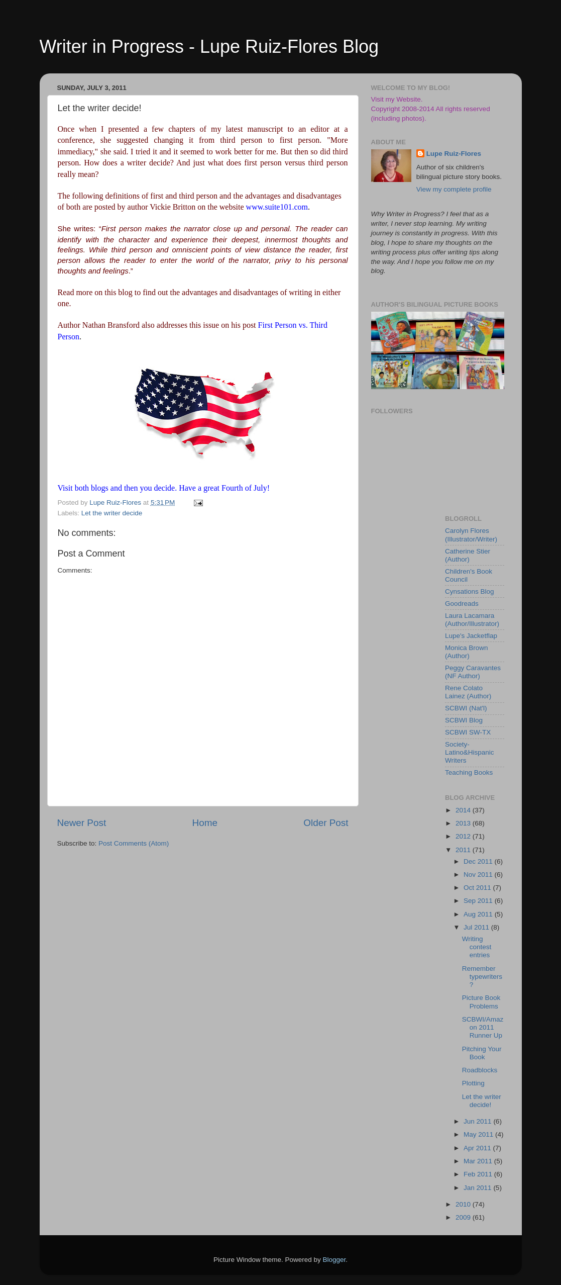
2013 (464, 823)
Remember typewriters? (482, 976)
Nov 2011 (479, 874)
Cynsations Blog (469, 591)
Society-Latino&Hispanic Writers (469, 752)
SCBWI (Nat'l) (466, 708)
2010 (464, 1204)
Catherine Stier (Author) (467, 555)
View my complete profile (454, 189)
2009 (464, 1217)
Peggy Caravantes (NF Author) (473, 672)
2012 (464, 836)
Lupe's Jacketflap (471, 635)
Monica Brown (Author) (466, 652)
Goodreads (462, 603)
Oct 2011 (478, 887)
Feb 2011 (479, 1174)
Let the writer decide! (481, 1101)
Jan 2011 (478, 1187)
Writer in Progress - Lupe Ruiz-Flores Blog (209, 46)
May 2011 (479, 1134)
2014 (464, 810)
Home (204, 822)
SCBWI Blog (464, 720)
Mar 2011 (479, 1161)
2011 (464, 850)
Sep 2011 (479, 900)
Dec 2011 (479, 861)
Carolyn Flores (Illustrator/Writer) (471, 534)
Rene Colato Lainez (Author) (468, 692)
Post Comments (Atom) (133, 843)
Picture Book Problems (481, 1001)
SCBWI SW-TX (468, 732)
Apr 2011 (478, 1148)
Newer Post (81, 822)
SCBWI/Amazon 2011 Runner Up (483, 1027)
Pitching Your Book (482, 1053)
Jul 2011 (477, 927)
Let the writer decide (112, 513)
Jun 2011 (478, 1121)
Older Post (325, 822)
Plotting (473, 1083)
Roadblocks (480, 1070)
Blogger (334, 1259)
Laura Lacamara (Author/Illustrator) (472, 619)
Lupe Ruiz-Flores (454, 153)
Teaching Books (469, 772)
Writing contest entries (477, 947)
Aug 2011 (479, 914)
